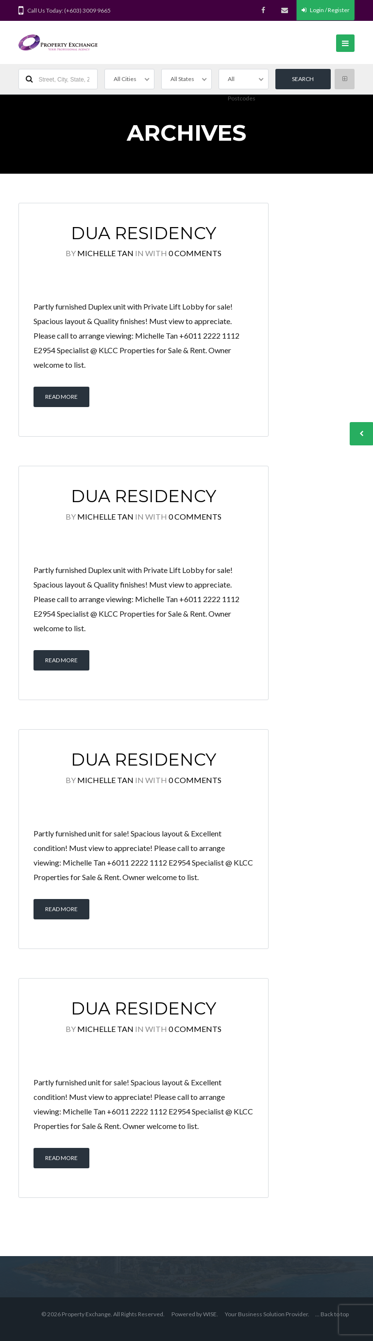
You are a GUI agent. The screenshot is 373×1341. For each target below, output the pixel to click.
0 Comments (195, 253)
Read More (61, 396)
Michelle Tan (105, 253)
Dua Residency (143, 233)
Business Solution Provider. (273, 1314)
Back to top (335, 1314)
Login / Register (326, 10)
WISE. (210, 1314)
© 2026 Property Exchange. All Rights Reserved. (103, 1314)
